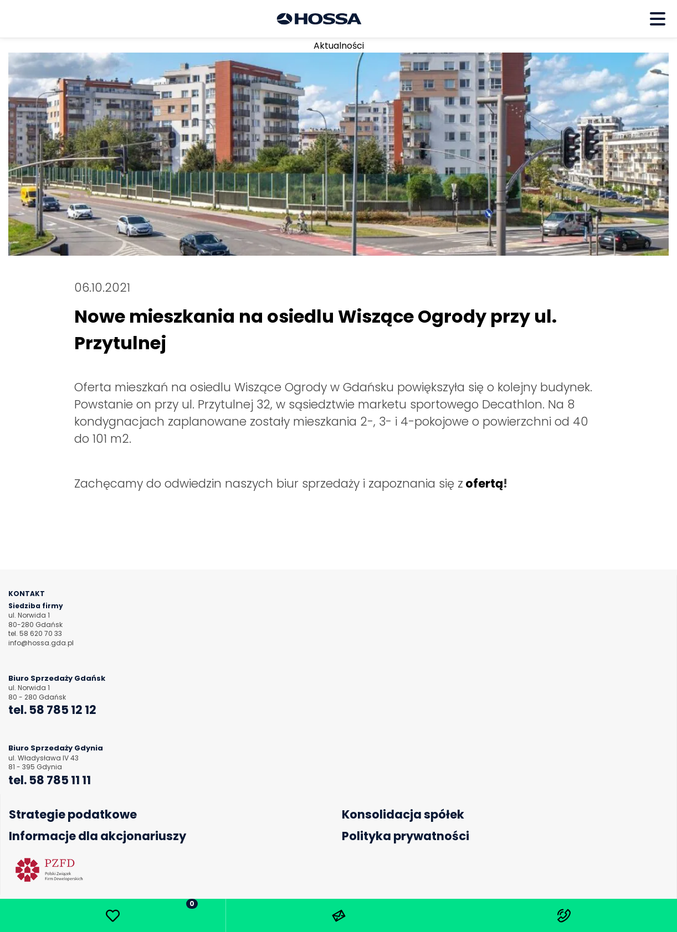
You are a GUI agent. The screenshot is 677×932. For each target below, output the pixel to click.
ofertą (484, 483)
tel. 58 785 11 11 (49, 780)
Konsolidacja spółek (403, 814)
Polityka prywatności (405, 836)
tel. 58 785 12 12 (52, 710)
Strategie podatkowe (73, 814)
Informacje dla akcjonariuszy (97, 836)
